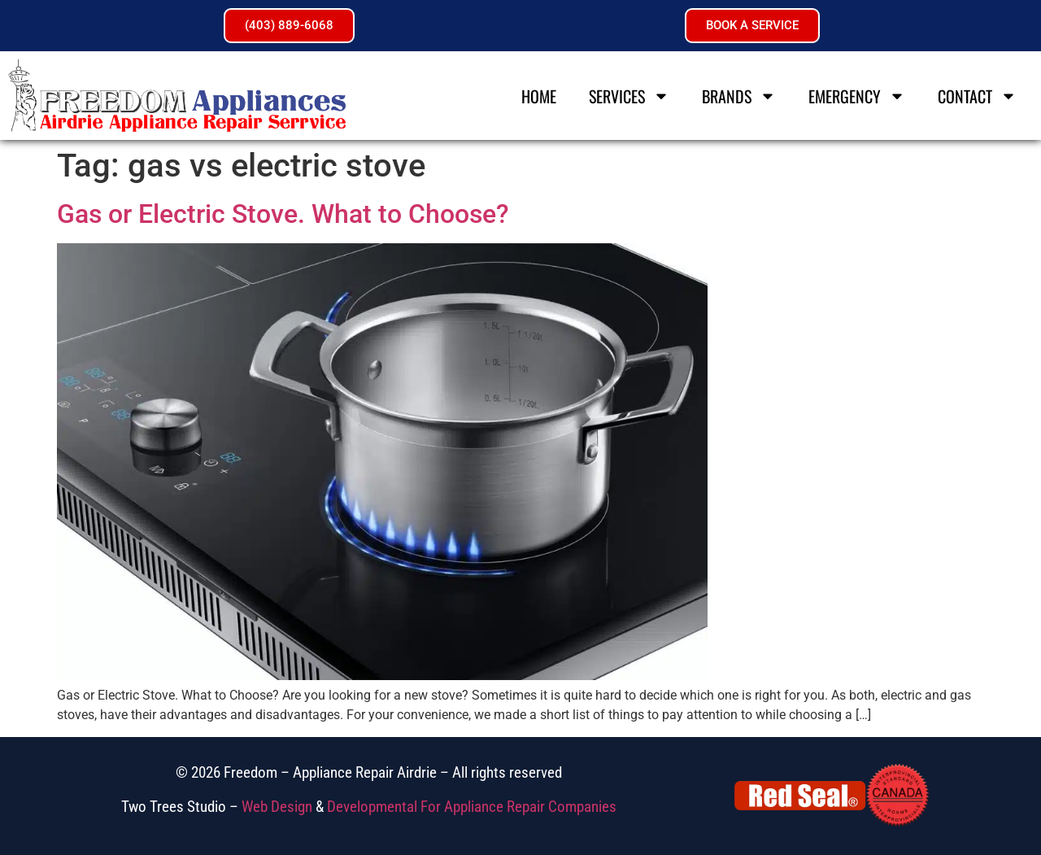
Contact (977, 96)
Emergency (856, 96)
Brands (739, 96)
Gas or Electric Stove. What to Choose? (283, 213)
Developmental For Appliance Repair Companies (471, 806)
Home (538, 96)
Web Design (277, 806)
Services (629, 96)
